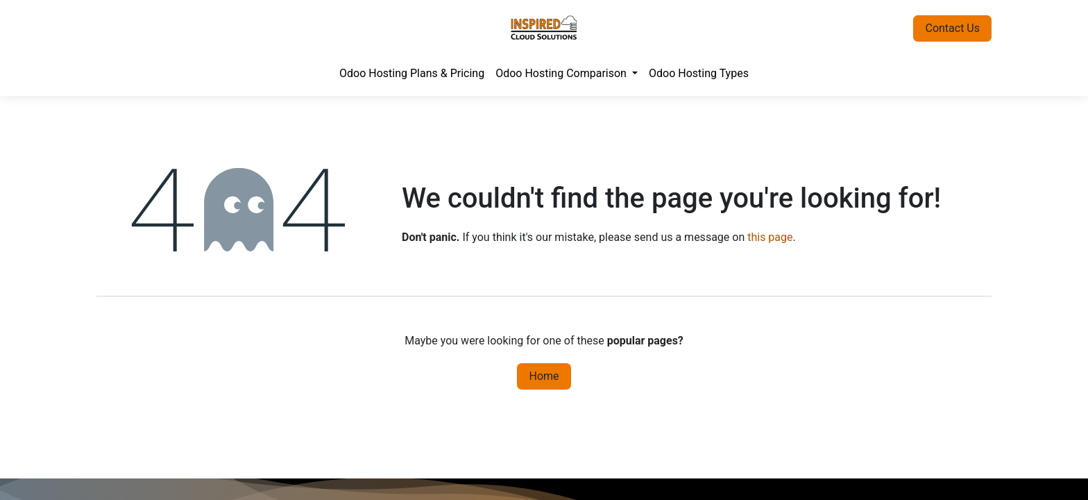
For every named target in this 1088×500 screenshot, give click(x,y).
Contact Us (952, 28)
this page (769, 237)
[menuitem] (412, 73)
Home (544, 376)
